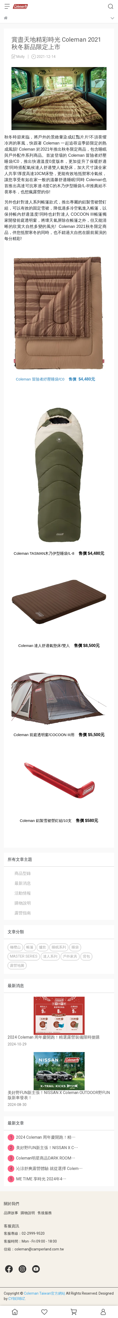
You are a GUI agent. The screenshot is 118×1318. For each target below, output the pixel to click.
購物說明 (23, 903)
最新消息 (23, 883)
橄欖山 (15, 947)
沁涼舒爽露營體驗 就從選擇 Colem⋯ (45, 1168)
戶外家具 (70, 956)
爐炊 (42, 947)
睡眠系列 (59, 947)
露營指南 (23, 913)
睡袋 (75, 947)
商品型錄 (23, 873)
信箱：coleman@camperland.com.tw (34, 1249)
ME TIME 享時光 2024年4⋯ (37, 1179)
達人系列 (50, 956)
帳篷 (29, 947)
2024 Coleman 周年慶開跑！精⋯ (41, 1137)
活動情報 (23, 893)
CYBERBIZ (16, 1299)
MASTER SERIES (23, 956)
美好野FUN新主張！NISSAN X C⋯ (43, 1148)
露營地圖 (17, 965)
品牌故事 (11, 1213)
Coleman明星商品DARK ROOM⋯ (41, 1158)
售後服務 (44, 1213)
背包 (86, 956)
